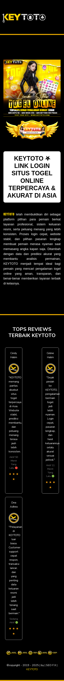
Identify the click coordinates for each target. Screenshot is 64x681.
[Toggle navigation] (61, 17)
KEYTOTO (8, 214)
